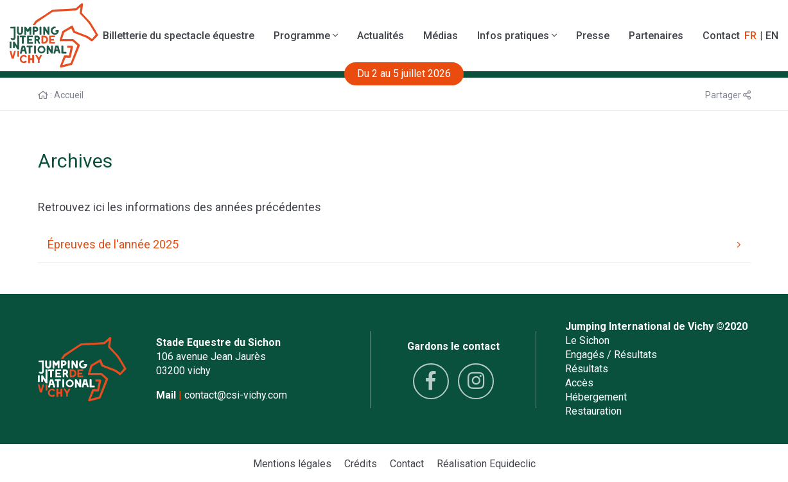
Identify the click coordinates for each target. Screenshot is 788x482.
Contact (721, 36)
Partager (728, 95)
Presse (592, 36)
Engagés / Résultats (611, 355)
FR (750, 36)
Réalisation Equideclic (486, 464)
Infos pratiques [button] (517, 36)
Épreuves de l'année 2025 (394, 244)
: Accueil (60, 95)
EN (772, 36)
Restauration (593, 411)
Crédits (360, 464)
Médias (440, 36)
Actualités (380, 36)
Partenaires (656, 36)
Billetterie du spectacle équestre (178, 36)
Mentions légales (292, 464)
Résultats (586, 369)
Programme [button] (306, 36)
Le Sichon (587, 340)
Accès (579, 383)
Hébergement (596, 397)
